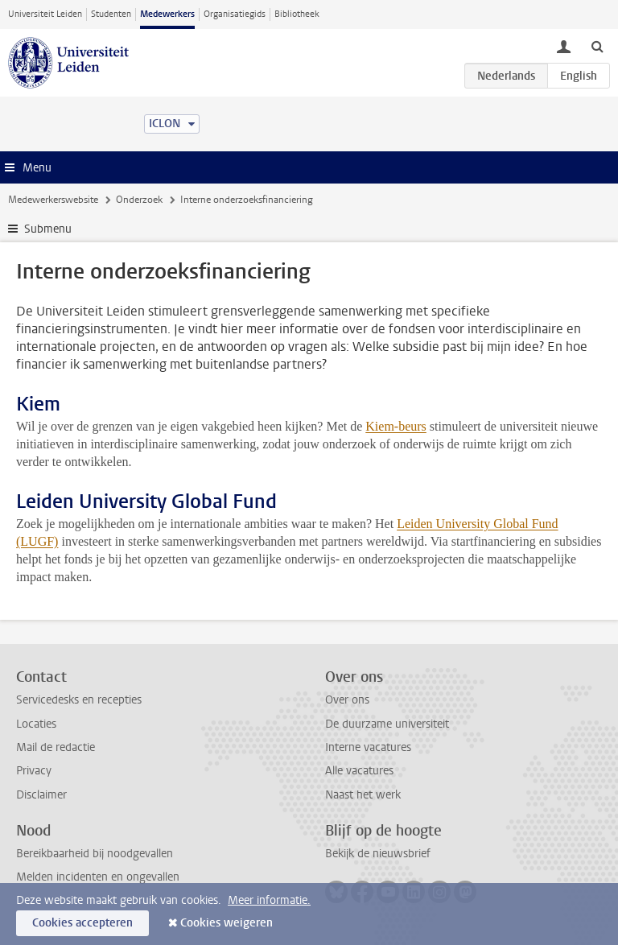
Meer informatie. (269, 900)
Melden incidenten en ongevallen (97, 877)
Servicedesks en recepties (79, 700)
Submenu (48, 229)
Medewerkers (167, 14)
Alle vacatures (359, 770)
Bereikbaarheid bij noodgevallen (94, 853)
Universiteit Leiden (45, 14)
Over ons (347, 700)
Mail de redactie (55, 747)
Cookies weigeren (226, 923)
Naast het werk (363, 795)
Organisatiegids (235, 14)
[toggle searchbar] (597, 46)
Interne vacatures (368, 747)
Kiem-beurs (395, 426)
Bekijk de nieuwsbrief (378, 853)
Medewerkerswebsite (53, 199)
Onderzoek (139, 199)
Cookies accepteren (82, 923)
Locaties (36, 724)
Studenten (111, 14)
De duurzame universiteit (387, 724)
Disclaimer (41, 795)
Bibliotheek (296, 14)
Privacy (34, 770)
